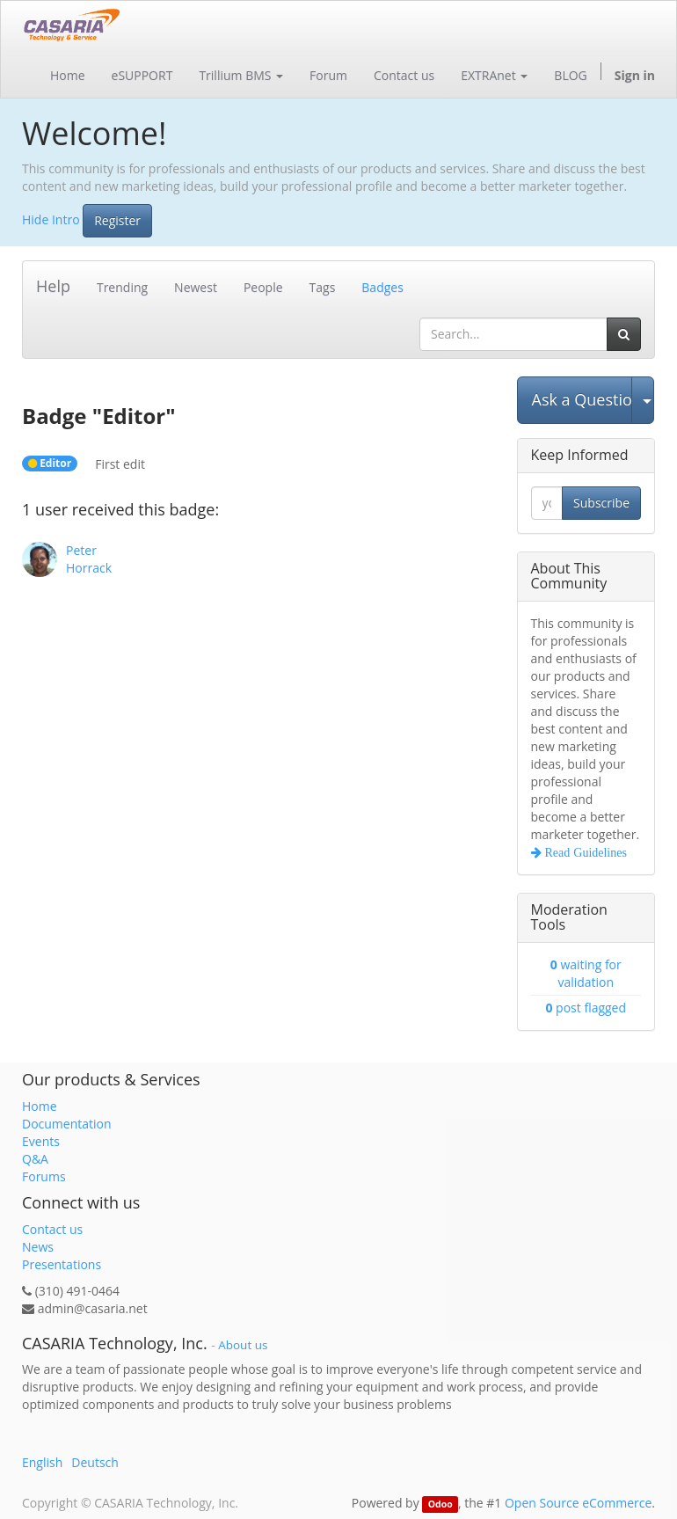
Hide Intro (51, 218)
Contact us (52, 1229)
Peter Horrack (89, 559)
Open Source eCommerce (578, 1502)
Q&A (35, 1158)
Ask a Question (582, 399)
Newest (195, 287)
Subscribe (601, 502)
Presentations (61, 1264)
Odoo (440, 1504)
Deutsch (95, 1462)
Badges (382, 287)
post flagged (585, 1007)
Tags (322, 287)
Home (39, 1106)
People (263, 287)
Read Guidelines (584, 852)
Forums (44, 1176)
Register (117, 220)
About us (242, 1345)
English (42, 1462)
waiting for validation (586, 973)
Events (41, 1141)
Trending (122, 287)
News (38, 1246)
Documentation (67, 1123)
